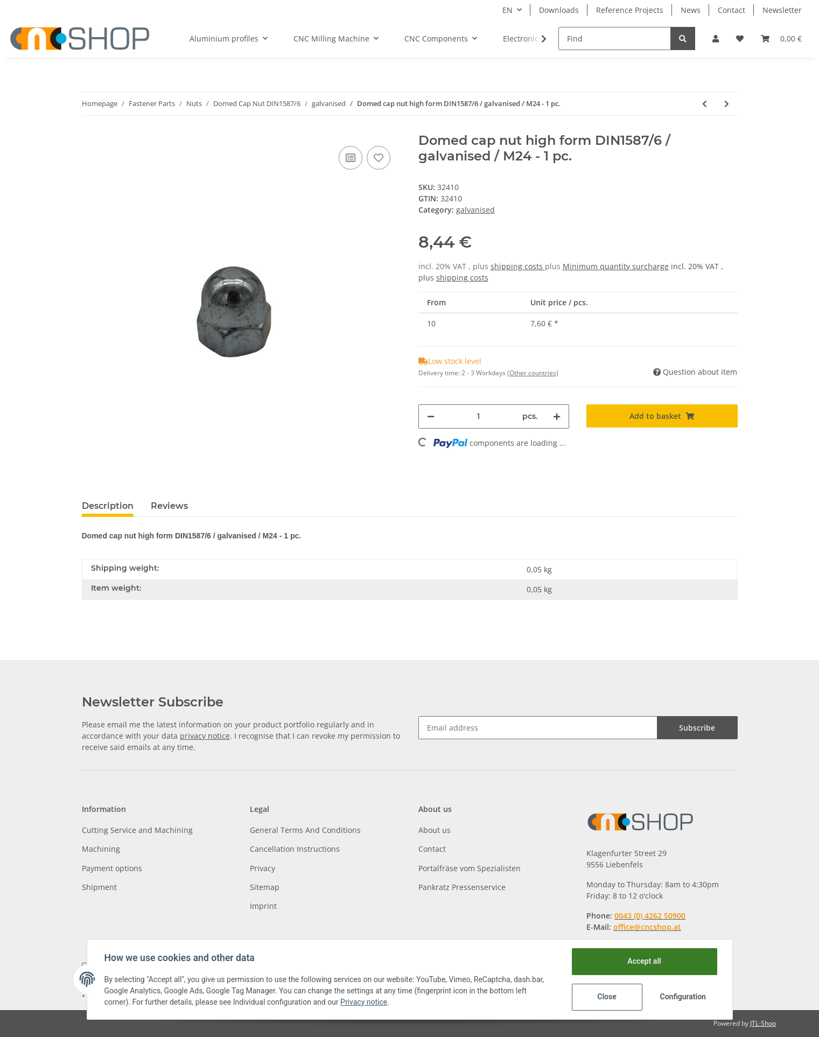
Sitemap (264, 887)
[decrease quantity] (431, 416)
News (691, 10)
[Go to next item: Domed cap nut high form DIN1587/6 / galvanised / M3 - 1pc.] (727, 103)
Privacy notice (363, 1002)
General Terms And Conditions (305, 830)
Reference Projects (629, 10)
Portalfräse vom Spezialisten (469, 868)
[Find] (614, 38)
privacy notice (205, 736)
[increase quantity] (557, 416)
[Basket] (781, 38)
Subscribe (697, 728)
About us (434, 830)
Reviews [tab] (169, 506)
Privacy (262, 868)
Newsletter (782, 10)
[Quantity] (478, 416)
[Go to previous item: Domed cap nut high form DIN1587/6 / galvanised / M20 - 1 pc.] (705, 103)
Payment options (112, 868)
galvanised (475, 210)
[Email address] (537, 727)
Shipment (99, 887)
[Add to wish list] (378, 158)
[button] (715, 38)
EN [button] (507, 10)
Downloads (559, 10)
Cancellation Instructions (295, 849)
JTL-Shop (763, 1023)
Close (606, 996)
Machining (101, 849)
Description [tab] (108, 506)
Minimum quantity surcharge (616, 266)
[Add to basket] (662, 416)
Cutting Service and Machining (137, 830)
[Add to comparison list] (350, 158)
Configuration (683, 996)
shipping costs (518, 266)
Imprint (263, 906)
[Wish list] (739, 38)
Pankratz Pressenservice (462, 887)
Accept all (644, 961)
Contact (731, 10)
